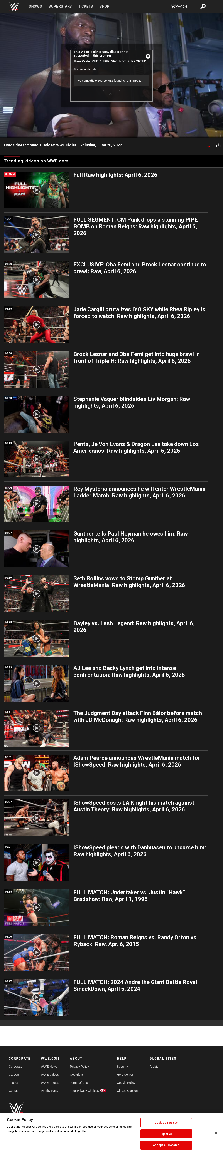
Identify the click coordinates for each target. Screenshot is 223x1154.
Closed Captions (128, 1090)
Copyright (76, 1074)
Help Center (125, 1074)
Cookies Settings (166, 1122)
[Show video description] (208, 145)
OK (111, 94)
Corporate (15, 1066)
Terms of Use (79, 1082)
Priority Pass (49, 1090)
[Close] (216, 1133)
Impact (13, 1082)
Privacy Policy (79, 1066)
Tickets (85, 6)
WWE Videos (50, 1074)
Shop (104, 6)
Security (122, 1066)
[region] (111, 1133)
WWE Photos (50, 1082)
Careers (14, 1074)
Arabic (154, 1066)
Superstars (60, 6)
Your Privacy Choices (84, 1090)
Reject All (166, 1134)
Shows (35, 6)
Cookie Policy (126, 1082)
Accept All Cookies (166, 1145)
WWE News (49, 1066)
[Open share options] (218, 145)
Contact (14, 1090)
